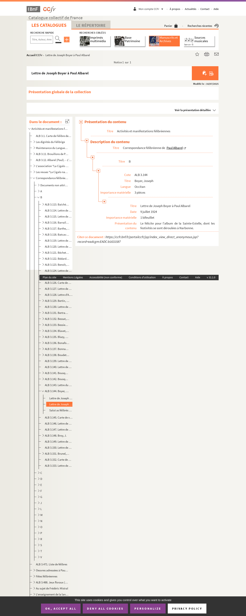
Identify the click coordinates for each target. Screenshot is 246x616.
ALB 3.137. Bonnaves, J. (57, 349)
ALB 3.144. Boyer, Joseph (57, 391)
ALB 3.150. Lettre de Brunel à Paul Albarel (58, 447)
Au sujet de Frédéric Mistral (52, 588)
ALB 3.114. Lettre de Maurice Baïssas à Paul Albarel (58, 210)
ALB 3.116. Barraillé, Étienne (57, 222)
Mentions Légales (73, 277)
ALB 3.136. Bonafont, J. (57, 343)
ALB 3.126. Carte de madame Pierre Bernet (58, 283)
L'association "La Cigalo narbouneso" (52, 166)
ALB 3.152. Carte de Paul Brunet (58, 459)
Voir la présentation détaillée (193, 110)
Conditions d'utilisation (142, 277)
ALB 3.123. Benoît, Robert (57, 264)
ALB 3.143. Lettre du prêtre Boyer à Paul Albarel (58, 385)
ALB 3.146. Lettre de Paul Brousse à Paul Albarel (58, 423)
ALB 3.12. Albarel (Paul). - (54, 160)
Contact (204, 9)
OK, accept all (60, 608)
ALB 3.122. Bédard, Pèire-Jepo (57, 258)
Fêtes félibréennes (46, 576)
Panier (171, 26)
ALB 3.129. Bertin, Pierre (57, 301)
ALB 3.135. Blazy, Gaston (57, 337)
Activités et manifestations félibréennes (49, 129)
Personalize (147, 608)
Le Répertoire (91, 25)
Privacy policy (187, 608)
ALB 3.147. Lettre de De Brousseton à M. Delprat (58, 429)
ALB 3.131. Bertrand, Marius (57, 313)
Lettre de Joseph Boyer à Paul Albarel (61, 398)
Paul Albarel (175, 148)
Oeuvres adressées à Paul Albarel (52, 570)
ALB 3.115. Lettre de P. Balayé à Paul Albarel (58, 216)
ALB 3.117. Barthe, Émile (57, 228)
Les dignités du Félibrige (50, 142)
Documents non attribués (54, 185)
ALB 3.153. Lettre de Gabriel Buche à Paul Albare (58, 465)
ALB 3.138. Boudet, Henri (57, 355)
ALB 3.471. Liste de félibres (51, 564)
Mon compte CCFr (152, 9)
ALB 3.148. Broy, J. (56, 435)
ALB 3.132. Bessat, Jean (57, 319)
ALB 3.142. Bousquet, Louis (57, 379)
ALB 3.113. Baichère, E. (57, 204)
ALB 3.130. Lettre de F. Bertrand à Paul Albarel (58, 307)
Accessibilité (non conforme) (106, 277)
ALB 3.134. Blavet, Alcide (57, 331)
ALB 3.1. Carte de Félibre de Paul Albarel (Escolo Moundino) (54, 136)
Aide (216, 9)
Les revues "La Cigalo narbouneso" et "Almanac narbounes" (52, 172)
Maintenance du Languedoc (52, 148)
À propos (175, 9)
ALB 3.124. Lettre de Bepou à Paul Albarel (58, 270)
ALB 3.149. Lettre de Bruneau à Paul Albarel (58, 441)
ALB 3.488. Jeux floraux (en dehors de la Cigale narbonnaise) (52, 582)
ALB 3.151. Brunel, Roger (57, 453)
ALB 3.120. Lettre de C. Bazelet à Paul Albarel (58, 246)
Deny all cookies (105, 608)
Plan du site (49, 277)
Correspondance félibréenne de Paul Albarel (52, 178)
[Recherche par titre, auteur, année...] (41, 40)
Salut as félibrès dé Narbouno (61, 410)
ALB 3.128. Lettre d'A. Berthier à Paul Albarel (58, 295)
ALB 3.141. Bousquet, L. (57, 373)
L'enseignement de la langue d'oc (52, 594)
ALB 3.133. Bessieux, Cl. (57, 325)
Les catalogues (48, 25)
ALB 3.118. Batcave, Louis (57, 234)
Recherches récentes (203, 26)
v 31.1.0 (211, 277)
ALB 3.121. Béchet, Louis (57, 252)
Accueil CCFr (34, 55)
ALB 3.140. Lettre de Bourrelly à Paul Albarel (58, 367)
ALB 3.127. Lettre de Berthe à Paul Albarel (58, 289)
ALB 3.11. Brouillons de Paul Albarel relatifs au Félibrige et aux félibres (52, 154)
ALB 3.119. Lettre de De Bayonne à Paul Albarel (58, 240)
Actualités (190, 9)
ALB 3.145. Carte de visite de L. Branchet (58, 417)
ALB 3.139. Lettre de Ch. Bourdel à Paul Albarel (58, 361)
